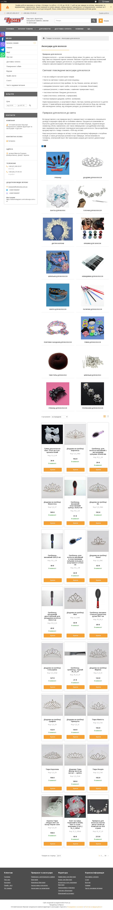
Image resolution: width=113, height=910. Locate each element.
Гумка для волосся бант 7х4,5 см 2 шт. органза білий (52, 450)
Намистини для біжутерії (67, 877)
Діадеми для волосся (92, 177)
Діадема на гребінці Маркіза (98, 669)
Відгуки (9, 71)
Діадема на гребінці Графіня (52, 720)
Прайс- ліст (8, 885)
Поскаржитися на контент (75, 907)
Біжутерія (34, 880)
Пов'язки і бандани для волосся (58, 342)
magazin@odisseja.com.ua (18, 187)
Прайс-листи (11, 76)
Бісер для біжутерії (65, 880)
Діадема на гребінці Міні (75, 613)
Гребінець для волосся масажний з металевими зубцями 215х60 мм (98, 451)
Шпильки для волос (92, 375)
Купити (52, 469)
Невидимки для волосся (92, 276)
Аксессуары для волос (39, 885)
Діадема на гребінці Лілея (98, 556)
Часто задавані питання (15, 85)
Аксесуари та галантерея (40, 888)
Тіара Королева (52, 769)
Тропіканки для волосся (92, 408)
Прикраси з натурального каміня (43, 877)
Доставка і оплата (63, 29)
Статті (8, 80)
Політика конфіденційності (93, 907)
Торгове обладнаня (65, 890)
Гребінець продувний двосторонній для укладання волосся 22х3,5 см (52, 616)
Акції (8, 52)
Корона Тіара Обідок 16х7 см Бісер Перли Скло (52, 822)
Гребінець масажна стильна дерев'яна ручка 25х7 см (98, 614)
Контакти (7, 882)
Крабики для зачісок (92, 243)
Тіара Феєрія (97, 769)
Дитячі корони (58, 243)
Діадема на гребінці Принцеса (75, 720)
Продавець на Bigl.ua (56, 905)
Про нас (9, 57)
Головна (10, 29)
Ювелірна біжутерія (38, 882)
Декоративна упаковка (66, 888)
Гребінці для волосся (58, 408)
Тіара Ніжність (98, 719)
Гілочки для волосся (92, 210)
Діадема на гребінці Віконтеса (52, 503)
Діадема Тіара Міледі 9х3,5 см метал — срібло (75, 771)
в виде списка (108, 416)
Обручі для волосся (57, 309)
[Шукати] (94, 20)
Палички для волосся (92, 309)
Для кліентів (45, 29)
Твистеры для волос (58, 375)
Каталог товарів (25, 29)
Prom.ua (67, 903)
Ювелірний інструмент (66, 893)
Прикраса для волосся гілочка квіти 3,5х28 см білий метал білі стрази (98, 824)
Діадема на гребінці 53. (98, 503)
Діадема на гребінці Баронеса (75, 449)
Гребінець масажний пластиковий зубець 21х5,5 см (75, 505)
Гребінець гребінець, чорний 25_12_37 (75, 669)
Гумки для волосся (92, 342)
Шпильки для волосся (57, 276)
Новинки (79, 29)
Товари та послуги (53, 38)
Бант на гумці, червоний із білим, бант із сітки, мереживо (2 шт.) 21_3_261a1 (75, 824)
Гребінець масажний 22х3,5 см (52, 556)
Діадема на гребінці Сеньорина (52, 669)
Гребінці (57, 177)
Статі (87, 880)
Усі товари (8, 888)
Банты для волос (57, 210)
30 (105, 856)
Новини (9, 48)
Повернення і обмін (13, 66)
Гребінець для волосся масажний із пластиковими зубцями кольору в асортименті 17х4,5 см (75, 560)
